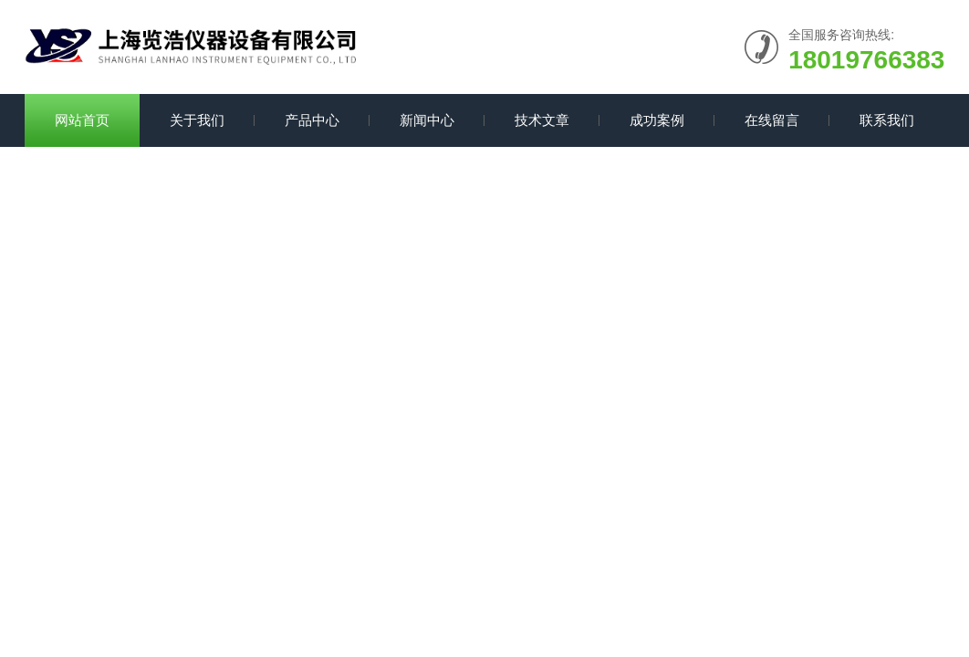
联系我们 (887, 120)
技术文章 (542, 120)
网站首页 (82, 120)
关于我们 (197, 120)
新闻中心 (427, 120)
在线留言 (772, 120)
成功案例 (657, 120)
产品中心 (312, 120)
